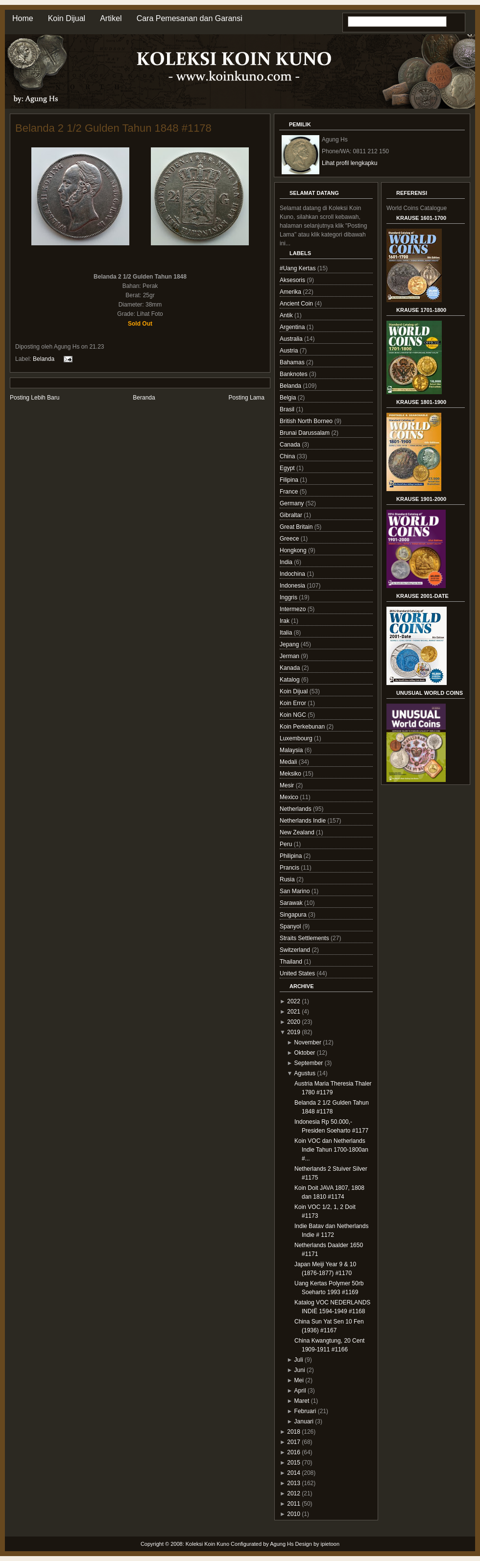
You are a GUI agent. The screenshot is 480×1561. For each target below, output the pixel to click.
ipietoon (330, 1544)
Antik (287, 315)
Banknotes (294, 374)
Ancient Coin (297, 303)
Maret (302, 1400)
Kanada (291, 667)
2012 (293, 1493)
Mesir (288, 785)
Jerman (290, 656)
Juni (299, 1370)
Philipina (292, 855)
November (307, 1042)
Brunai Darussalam (305, 432)
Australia (292, 338)
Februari (305, 1411)
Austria (290, 350)
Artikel (110, 18)
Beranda (144, 397)
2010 (293, 1514)
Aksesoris (293, 280)
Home (22, 18)
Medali (289, 761)
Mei (299, 1380)
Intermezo (294, 609)
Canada (291, 444)
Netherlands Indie (303, 820)
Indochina (293, 573)
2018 (293, 1431)
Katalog (290, 679)
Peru (287, 844)
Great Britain (297, 526)
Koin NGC (294, 714)
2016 (293, 1452)
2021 (293, 1011)
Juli (298, 1359)
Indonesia (293, 585)
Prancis (290, 867)
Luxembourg (297, 738)
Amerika (291, 291)
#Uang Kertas (298, 268)
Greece (290, 538)
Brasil (288, 409)
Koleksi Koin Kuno (207, 1544)
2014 (293, 1472)
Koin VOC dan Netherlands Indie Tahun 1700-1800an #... (331, 1149)
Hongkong (294, 550)
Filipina (290, 479)
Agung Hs (281, 1544)
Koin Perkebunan (303, 726)
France (290, 491)
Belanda (43, 358)
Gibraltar (292, 515)
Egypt (288, 468)
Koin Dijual (66, 18)
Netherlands (296, 808)
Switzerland (296, 949)
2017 (293, 1442)
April (300, 1390)
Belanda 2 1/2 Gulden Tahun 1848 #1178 (113, 128)
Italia (287, 632)
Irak (285, 620)
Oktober (304, 1052)
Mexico (290, 797)
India (287, 562)
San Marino (296, 891)
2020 (293, 1021)
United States (298, 973)
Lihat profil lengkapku (349, 163)
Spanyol (291, 926)
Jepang (290, 644)
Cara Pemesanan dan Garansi (189, 18)
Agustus (304, 1073)
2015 (293, 1462)
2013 (293, 1483)
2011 (293, 1503)
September (308, 1063)
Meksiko (291, 773)
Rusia (288, 879)
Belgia (289, 397)
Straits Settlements (305, 938)
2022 (293, 1001)
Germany (293, 503)
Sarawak (292, 902)
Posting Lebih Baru (34, 397)
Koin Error (294, 703)
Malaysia (292, 750)
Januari (303, 1421)
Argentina (293, 327)
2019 (293, 1032)
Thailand (292, 961)
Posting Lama (246, 397)
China (288, 456)
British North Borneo (307, 421)
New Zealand (298, 832)
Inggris (289, 597)
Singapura (294, 914)
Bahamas (293, 362)
